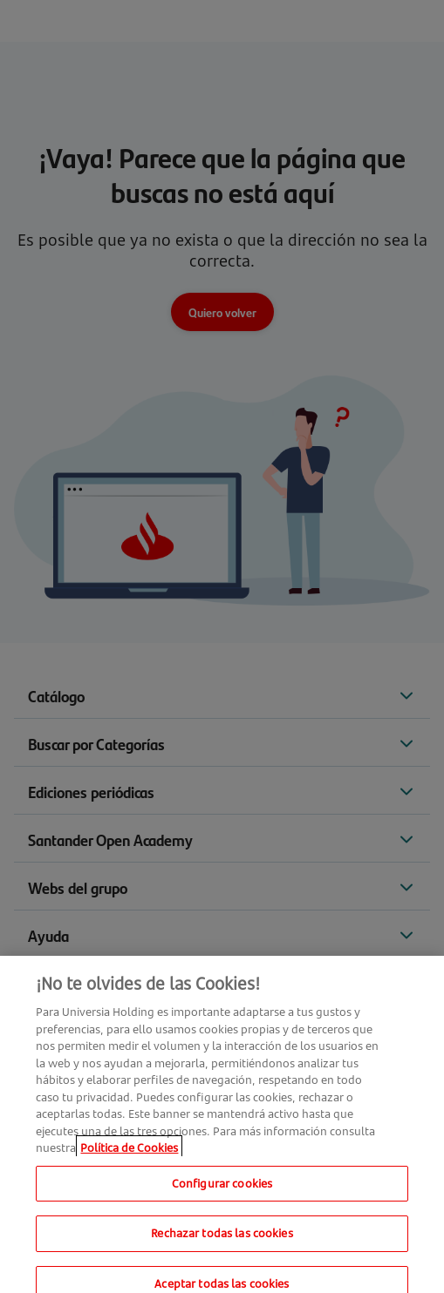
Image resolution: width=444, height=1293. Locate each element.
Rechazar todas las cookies (221, 1239)
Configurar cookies (222, 1188)
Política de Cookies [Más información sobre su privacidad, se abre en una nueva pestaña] (129, 1153)
